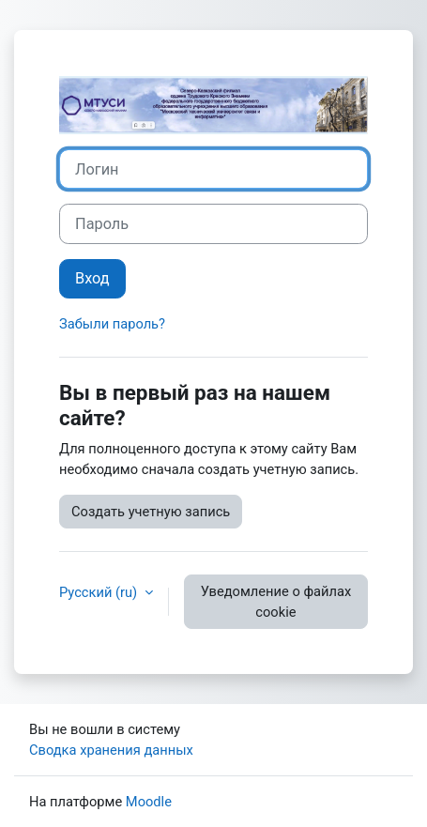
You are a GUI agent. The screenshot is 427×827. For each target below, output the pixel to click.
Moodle (149, 801)
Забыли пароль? (112, 323)
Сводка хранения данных (111, 750)
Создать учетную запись (150, 511)
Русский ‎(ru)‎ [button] (100, 592)
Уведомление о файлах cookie (276, 601)
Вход (92, 278)
